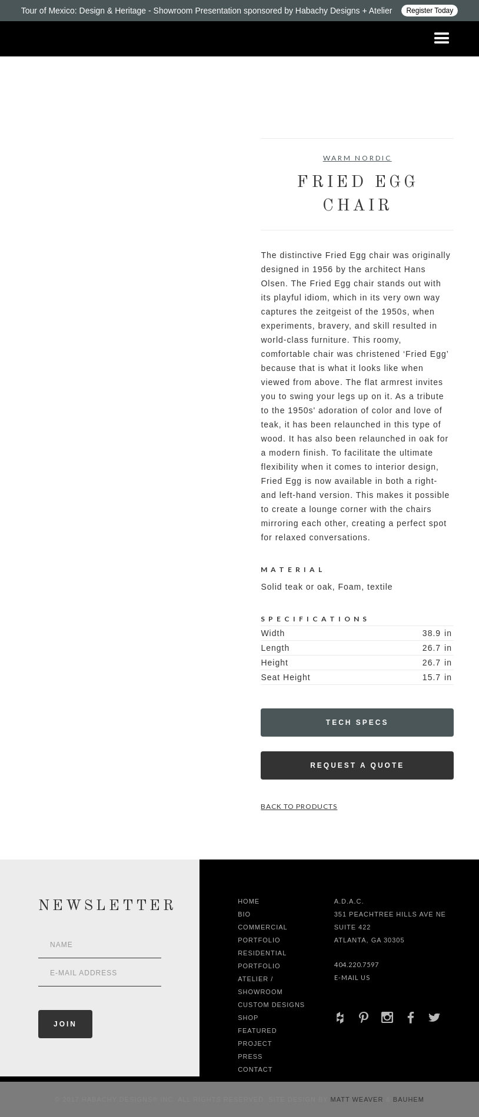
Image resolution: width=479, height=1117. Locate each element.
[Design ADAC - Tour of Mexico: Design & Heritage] (239, 10)
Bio (244, 914)
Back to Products (299, 806)
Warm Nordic (357, 157)
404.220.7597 (356, 964)
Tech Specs (357, 722)
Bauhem (407, 1099)
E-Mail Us (352, 977)
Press (250, 1056)
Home (249, 901)
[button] (442, 38)
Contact (255, 1069)
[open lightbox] (45, 191)
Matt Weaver (358, 1099)
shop (248, 1017)
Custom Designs (271, 1004)
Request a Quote (357, 765)
